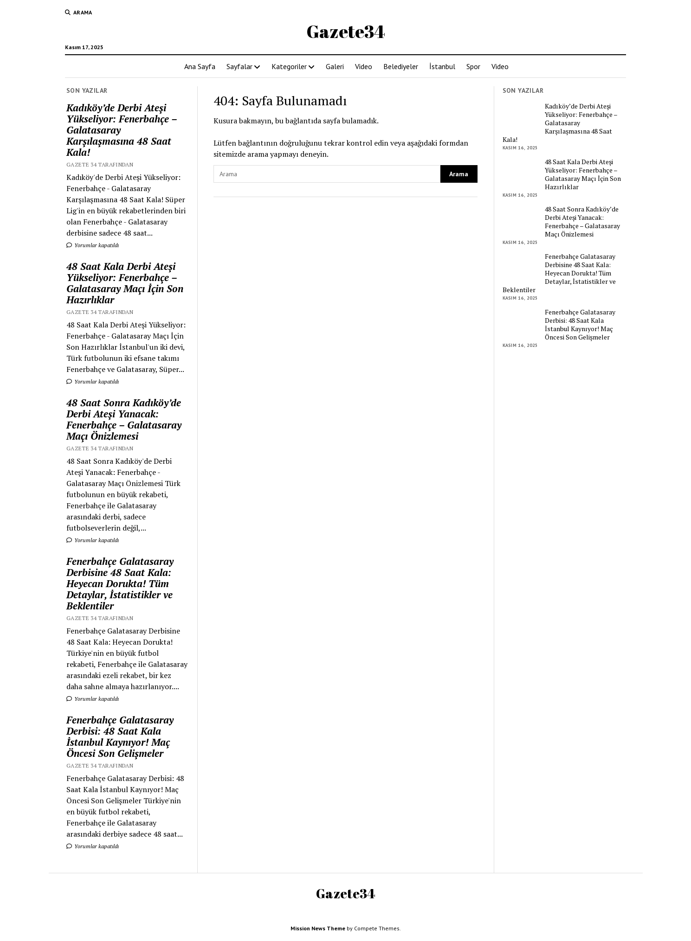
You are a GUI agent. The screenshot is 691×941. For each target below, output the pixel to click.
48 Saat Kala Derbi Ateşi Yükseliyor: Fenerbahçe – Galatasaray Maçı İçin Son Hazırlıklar (124, 283)
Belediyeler (400, 66)
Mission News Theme (318, 928)
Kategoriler (289, 66)
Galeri (335, 66)
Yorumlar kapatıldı (92, 245)
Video (363, 66)
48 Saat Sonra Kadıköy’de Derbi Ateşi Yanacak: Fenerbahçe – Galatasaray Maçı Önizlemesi (123, 419)
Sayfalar (239, 66)
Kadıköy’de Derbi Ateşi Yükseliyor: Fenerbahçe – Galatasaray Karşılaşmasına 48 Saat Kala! (121, 130)
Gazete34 (345, 31)
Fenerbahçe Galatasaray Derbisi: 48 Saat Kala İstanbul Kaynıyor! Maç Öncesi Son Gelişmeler (120, 736)
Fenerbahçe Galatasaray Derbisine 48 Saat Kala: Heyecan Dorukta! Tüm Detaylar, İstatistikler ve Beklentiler (120, 583)
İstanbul (442, 66)
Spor (473, 66)
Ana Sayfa (199, 66)
